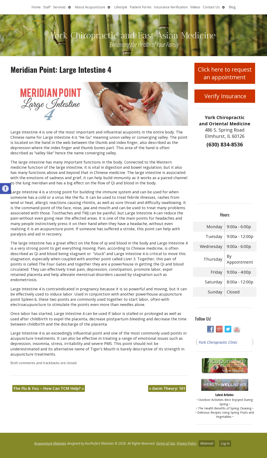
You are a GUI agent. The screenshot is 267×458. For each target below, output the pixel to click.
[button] (5, 188)
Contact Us (211, 7)
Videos (195, 7)
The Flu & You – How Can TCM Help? (48, 388)
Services (59, 7)
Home (36, 7)
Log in (225, 443)
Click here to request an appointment (225, 73)
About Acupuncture (90, 7)
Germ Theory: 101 (167, 388)
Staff (46, 7)
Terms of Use (165, 443)
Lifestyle (120, 7)
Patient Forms (140, 7)
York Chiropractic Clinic (218, 342)
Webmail (206, 443)
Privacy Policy (186, 443)
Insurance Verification (171, 7)
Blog (232, 7)
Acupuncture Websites (50, 443)
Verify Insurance (224, 96)
